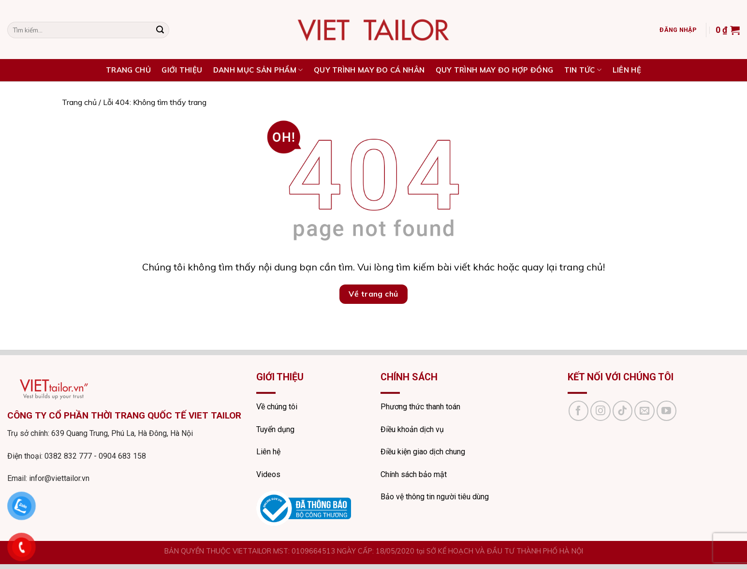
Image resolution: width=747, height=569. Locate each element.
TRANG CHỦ (128, 70)
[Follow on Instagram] (600, 411)
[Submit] (160, 30)
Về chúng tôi (276, 406)
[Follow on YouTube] (667, 411)
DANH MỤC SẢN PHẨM (258, 70)
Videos (268, 474)
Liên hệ (627, 70)
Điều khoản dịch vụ (412, 429)
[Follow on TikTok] (623, 411)
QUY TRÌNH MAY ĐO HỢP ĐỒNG (495, 70)
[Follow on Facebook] (579, 411)
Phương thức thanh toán (420, 406)
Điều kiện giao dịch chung (423, 451)
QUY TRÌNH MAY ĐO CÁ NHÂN (369, 70)
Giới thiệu (181, 70)
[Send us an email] (644, 411)
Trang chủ (79, 102)
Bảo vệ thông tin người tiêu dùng (435, 496)
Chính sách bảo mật (414, 474)
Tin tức (583, 70)
